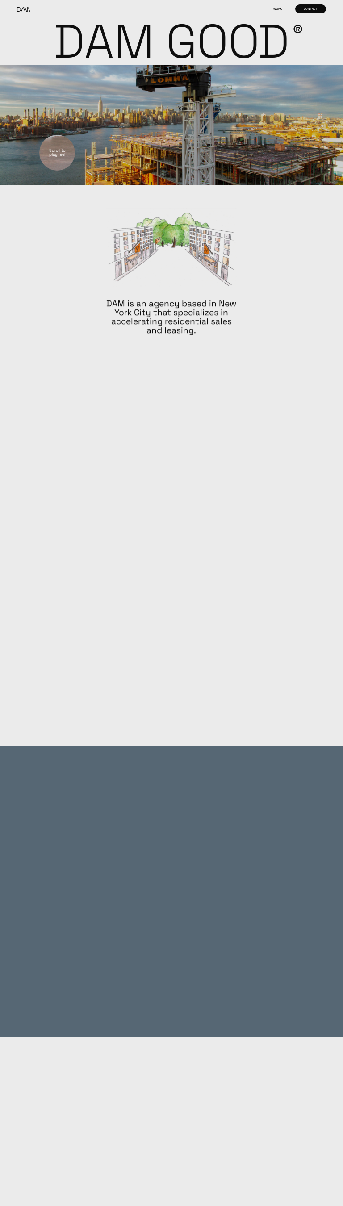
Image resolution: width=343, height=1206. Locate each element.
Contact (310, 9)
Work (277, 9)
